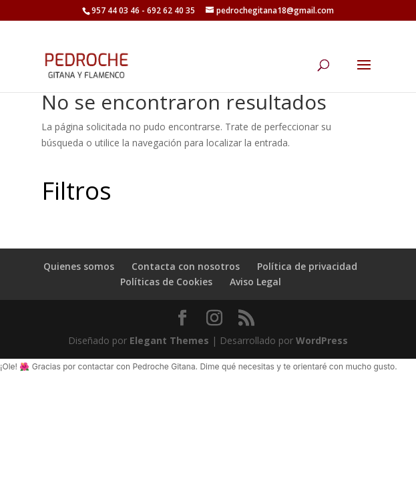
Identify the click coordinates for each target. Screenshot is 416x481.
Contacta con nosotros (186, 266)
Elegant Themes (169, 340)
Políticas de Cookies (166, 281)
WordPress (322, 340)
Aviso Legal (255, 281)
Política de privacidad (307, 266)
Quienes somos (78, 266)
